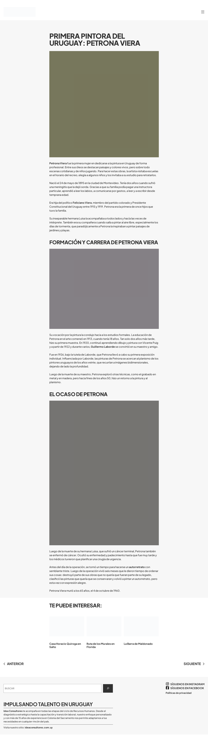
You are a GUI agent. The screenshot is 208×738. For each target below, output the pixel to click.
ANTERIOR (15, 664)
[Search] (108, 688)
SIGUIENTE (192, 664)
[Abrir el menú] (202, 12)
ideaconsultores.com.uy (38, 727)
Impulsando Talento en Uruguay (48, 704)
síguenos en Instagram (187, 684)
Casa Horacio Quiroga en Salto (66, 630)
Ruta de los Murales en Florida (104, 630)
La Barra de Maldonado (141, 628)
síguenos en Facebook (187, 688)
